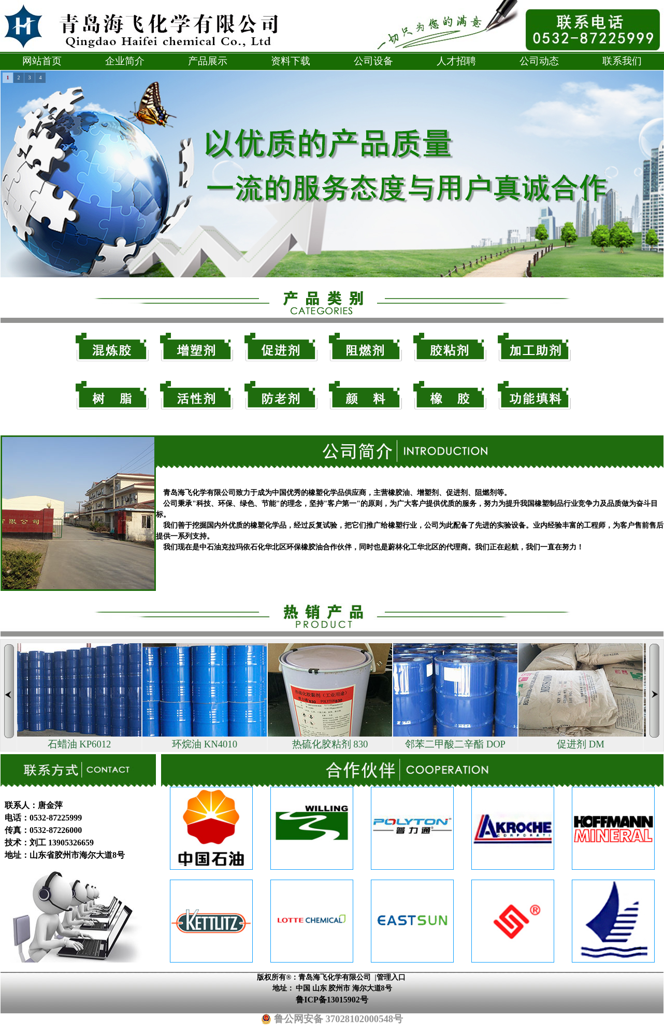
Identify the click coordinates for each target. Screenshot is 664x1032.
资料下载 (290, 60)
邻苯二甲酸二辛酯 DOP (455, 696)
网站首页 (42, 60)
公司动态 (539, 60)
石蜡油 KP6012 (79, 696)
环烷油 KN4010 (204, 696)
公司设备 (373, 60)
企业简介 (125, 60)
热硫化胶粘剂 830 (330, 696)
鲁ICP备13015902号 (332, 999)
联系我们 (622, 60)
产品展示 (207, 60)
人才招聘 (456, 60)
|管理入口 (389, 977)
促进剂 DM (580, 696)
